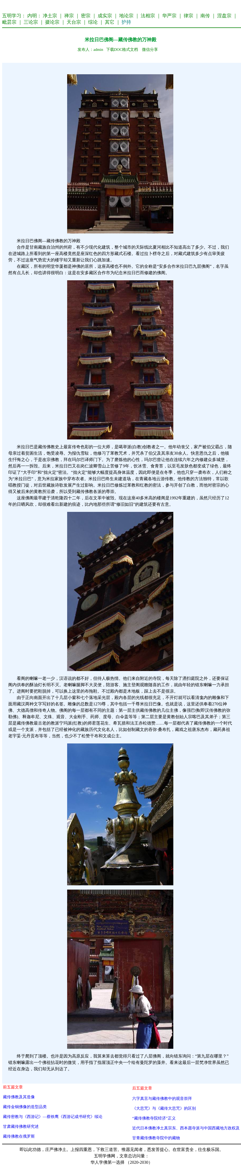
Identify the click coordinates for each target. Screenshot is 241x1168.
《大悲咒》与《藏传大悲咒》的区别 (164, 1108)
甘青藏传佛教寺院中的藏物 (156, 1138)
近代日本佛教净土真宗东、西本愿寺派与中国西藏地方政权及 (186, 1128)
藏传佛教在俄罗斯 (19, 1136)
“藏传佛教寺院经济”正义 (154, 1118)
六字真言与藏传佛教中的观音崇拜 (162, 1098)
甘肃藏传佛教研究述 (21, 1126)
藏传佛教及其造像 (19, 1097)
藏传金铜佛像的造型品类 (25, 1106)
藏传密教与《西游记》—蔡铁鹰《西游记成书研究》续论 (52, 1116)
